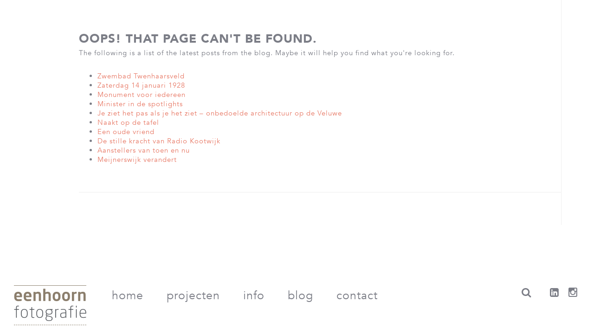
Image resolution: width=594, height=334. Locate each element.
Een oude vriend (126, 131)
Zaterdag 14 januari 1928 (141, 85)
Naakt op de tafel (128, 122)
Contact (357, 295)
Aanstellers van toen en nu (143, 150)
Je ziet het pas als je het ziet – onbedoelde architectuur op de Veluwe (219, 113)
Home (127, 295)
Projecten (193, 295)
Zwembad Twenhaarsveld (141, 76)
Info (254, 295)
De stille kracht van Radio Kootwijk (158, 141)
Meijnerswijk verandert (137, 159)
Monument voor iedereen (141, 94)
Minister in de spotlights (140, 104)
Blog (300, 295)
